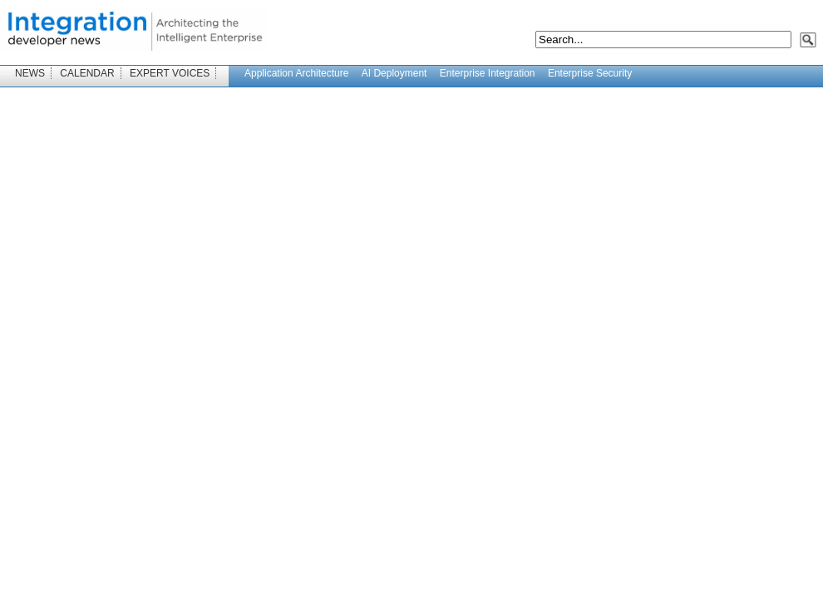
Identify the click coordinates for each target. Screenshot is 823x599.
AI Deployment (394, 73)
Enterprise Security (590, 73)
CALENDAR (87, 73)
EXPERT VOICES (169, 73)
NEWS (30, 73)
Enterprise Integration (487, 73)
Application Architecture (296, 73)
